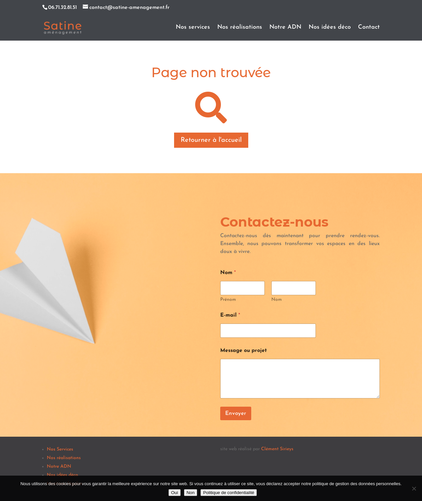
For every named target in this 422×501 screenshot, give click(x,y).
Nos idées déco (330, 27)
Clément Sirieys (277, 449)
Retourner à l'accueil (211, 140)
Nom (276, 299)
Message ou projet (243, 350)
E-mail (230, 315)
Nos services (193, 27)
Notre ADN (285, 27)
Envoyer (235, 413)
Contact (369, 27)
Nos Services (60, 449)
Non (191, 492)
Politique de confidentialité (228, 492)
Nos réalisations (239, 27)
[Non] (413, 488)
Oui (174, 492)
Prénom (228, 299)
